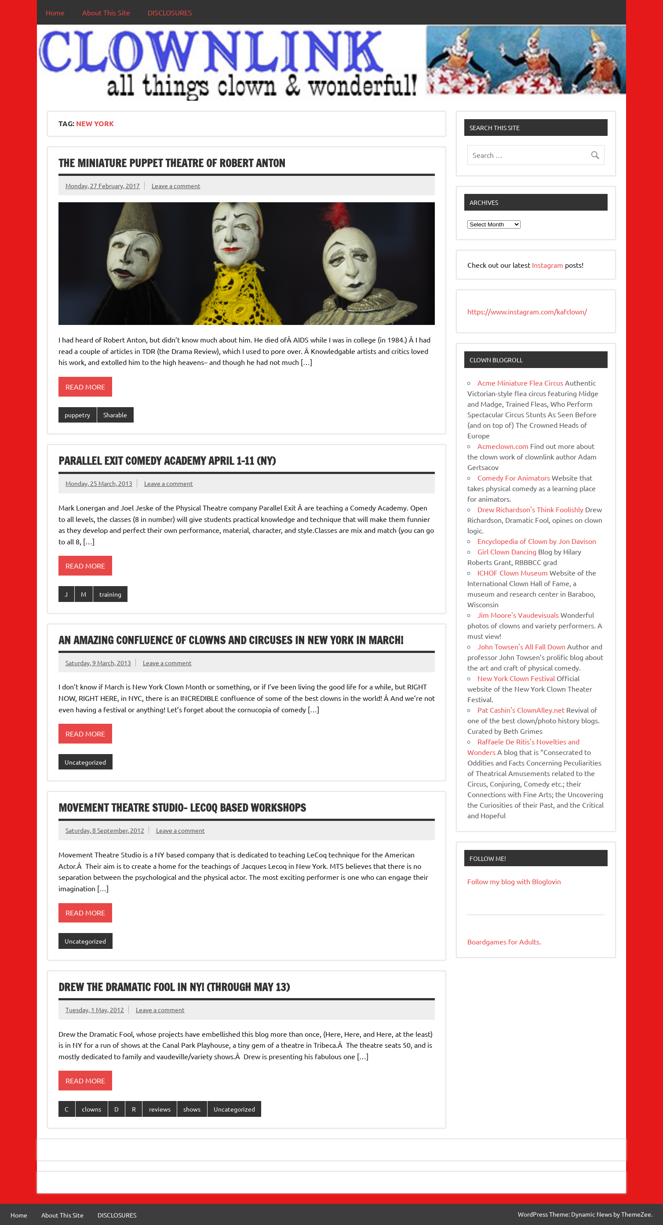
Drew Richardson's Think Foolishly (530, 509)
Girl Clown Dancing (506, 551)
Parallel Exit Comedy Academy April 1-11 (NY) (167, 460)
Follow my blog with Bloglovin (514, 881)
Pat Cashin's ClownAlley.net (521, 709)
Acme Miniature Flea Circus (520, 382)
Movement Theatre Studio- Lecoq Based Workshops (182, 807)
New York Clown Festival (516, 678)
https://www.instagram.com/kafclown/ (527, 311)
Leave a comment (176, 186)
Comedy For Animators (513, 477)
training (110, 594)
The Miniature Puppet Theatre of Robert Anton (171, 163)
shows (191, 1109)
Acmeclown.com (502, 445)
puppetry (77, 415)
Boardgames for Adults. (504, 941)
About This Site (106, 12)
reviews (160, 1109)
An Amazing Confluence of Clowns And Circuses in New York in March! (230, 640)
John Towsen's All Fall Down (521, 646)
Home (55, 12)
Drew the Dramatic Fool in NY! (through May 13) (174, 987)
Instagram (548, 264)
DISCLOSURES (170, 12)
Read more (85, 386)
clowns (91, 1109)
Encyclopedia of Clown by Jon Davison (536, 540)
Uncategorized (85, 762)
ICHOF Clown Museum (512, 572)
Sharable (115, 415)
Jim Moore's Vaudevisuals (518, 614)
